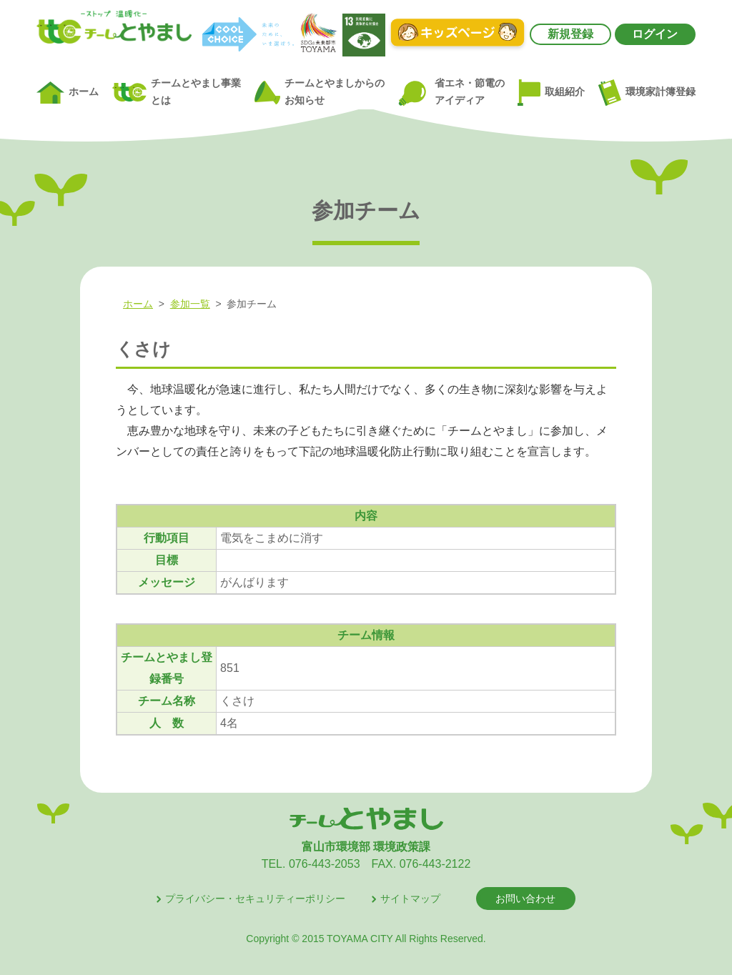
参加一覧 (190, 304)
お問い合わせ (525, 898)
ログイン (655, 34)
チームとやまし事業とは (176, 92)
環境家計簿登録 (647, 92)
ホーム (67, 92)
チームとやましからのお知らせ (319, 92)
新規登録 (570, 34)
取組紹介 (551, 93)
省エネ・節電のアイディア (450, 92)
